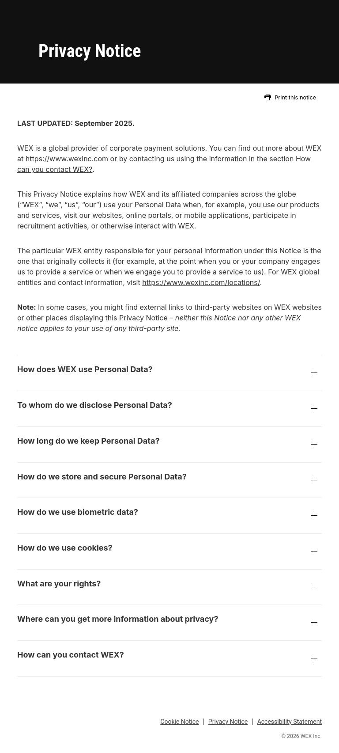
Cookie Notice (179, 722)
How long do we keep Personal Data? (169, 445)
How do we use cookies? (169, 552)
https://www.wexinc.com (67, 158)
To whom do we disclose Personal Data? (169, 409)
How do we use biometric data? (169, 516)
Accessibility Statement (289, 722)
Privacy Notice (228, 722)
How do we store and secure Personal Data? (169, 481)
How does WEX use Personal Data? (169, 374)
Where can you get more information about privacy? (169, 623)
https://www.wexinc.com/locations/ (201, 282)
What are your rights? (169, 588)
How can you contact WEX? (169, 659)
